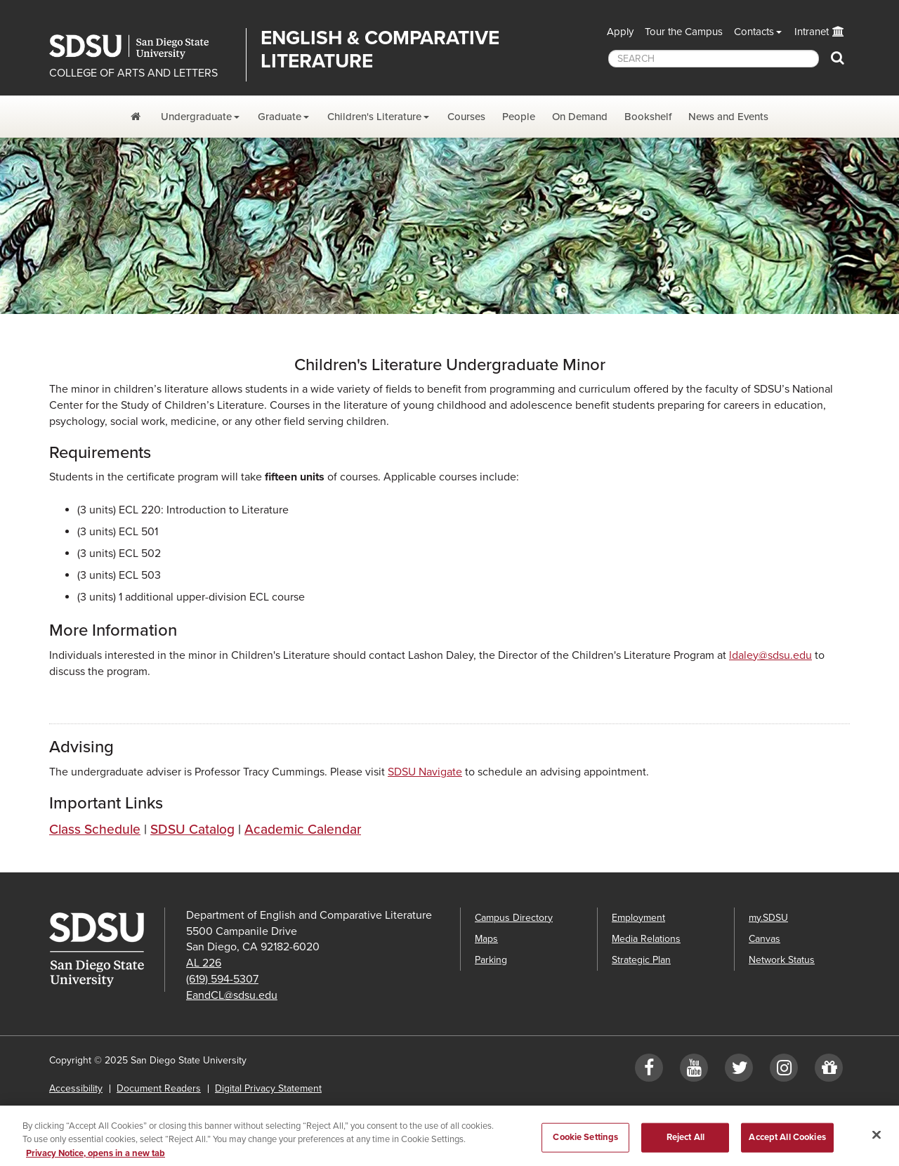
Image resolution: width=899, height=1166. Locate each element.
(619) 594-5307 (222, 979)
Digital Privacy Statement (268, 1088)
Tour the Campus (684, 31)
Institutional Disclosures (100, 1109)
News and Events (728, 116)
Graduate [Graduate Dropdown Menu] (279, 116)
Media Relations (646, 939)
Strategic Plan (641, 960)
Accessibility (76, 1088)
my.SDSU (768, 918)
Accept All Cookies (787, 1145)
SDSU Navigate (425, 772)
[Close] (876, 1142)
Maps (486, 939)
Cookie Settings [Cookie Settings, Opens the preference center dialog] (585, 1145)
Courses (466, 116)
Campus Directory (514, 918)
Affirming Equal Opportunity (226, 1109)
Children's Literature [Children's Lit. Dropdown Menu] (374, 116)
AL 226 (203, 963)
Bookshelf (647, 116)
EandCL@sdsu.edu (231, 995)
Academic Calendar (302, 829)
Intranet (811, 31)
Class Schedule (94, 829)
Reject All (685, 1145)
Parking (491, 960)
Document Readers (159, 1088)
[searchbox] (713, 58)
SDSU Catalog (192, 829)
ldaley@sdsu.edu (770, 655)
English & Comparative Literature (380, 49)
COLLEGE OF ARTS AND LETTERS (133, 73)
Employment (638, 918)
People (518, 116)
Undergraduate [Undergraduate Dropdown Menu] (196, 116)
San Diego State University (142, 46)
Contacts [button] (754, 31)
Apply (620, 31)
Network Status (782, 960)
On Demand (580, 116)
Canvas (764, 939)
